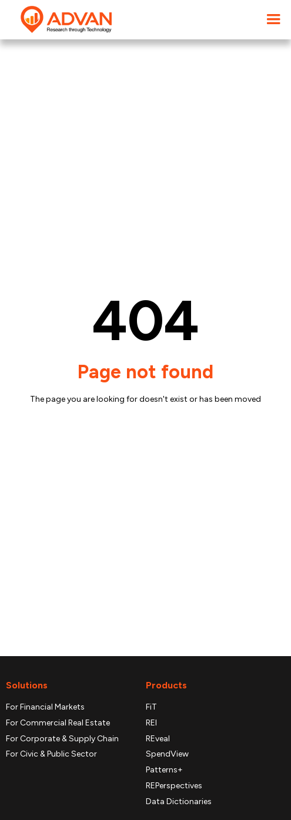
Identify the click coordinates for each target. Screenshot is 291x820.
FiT (151, 707)
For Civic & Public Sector (51, 754)
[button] (273, 19)
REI (151, 723)
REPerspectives (174, 786)
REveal (158, 739)
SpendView (167, 754)
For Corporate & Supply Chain (62, 739)
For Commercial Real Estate (58, 723)
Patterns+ (164, 770)
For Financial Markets (45, 707)
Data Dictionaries (179, 801)
